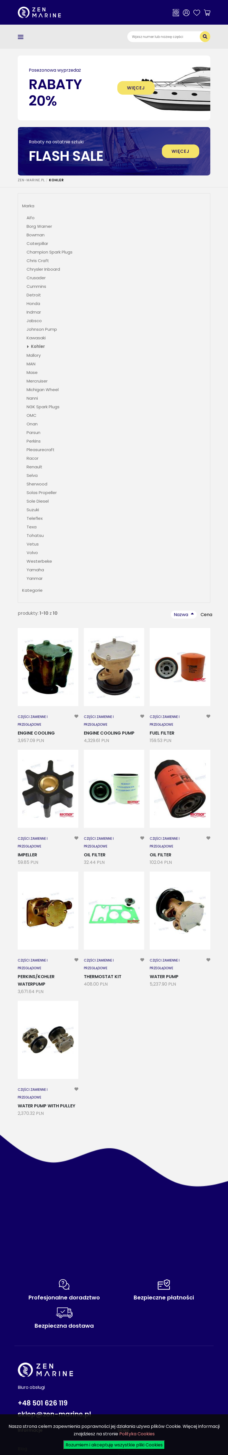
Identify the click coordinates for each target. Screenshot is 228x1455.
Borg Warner (39, 226)
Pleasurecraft (41, 450)
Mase (32, 372)
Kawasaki (36, 338)
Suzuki (33, 510)
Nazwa (181, 614)
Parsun (33, 432)
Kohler (38, 346)
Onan (32, 424)
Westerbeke (39, 561)
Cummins (36, 286)
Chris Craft (38, 260)
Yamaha (35, 570)
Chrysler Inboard (43, 269)
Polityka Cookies (137, 1434)
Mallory (34, 355)
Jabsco (34, 321)
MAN (31, 364)
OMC (32, 415)
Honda (33, 303)
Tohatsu (35, 535)
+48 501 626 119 (43, 1403)
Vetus (33, 544)
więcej (136, 88)
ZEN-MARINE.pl (31, 180)
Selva (32, 475)
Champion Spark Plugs (49, 252)
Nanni (32, 398)
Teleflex (35, 518)
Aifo (31, 218)
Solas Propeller (42, 492)
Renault (34, 467)
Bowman (36, 235)
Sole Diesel (38, 501)
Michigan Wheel (43, 389)
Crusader (36, 278)
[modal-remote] (76, 720)
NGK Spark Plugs (43, 407)
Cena (206, 614)
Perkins (34, 441)
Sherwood (37, 484)
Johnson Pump (42, 329)
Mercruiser (37, 381)
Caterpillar (37, 243)
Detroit (34, 295)
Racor (32, 458)
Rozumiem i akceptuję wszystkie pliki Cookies (114, 1445)
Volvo (32, 552)
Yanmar (35, 578)
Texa (32, 527)
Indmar (34, 312)
